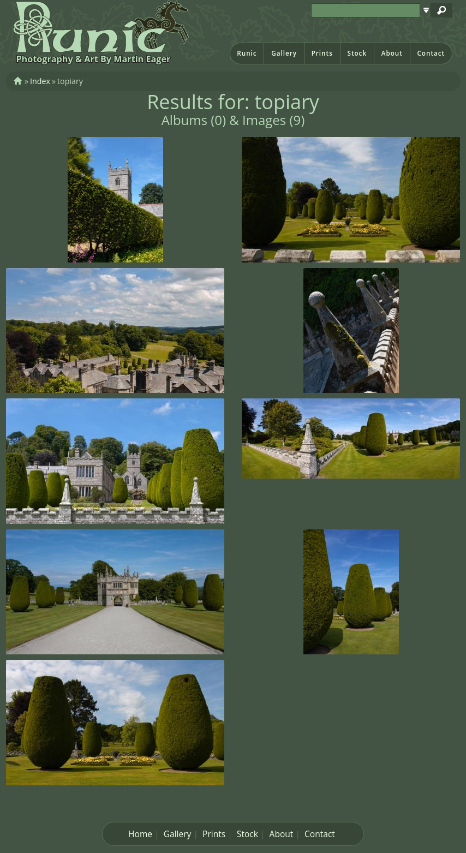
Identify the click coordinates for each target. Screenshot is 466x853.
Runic (246, 53)
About (392, 53)
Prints (322, 53)
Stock (357, 53)
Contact (431, 53)
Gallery (284, 53)
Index (40, 81)
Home (140, 834)
